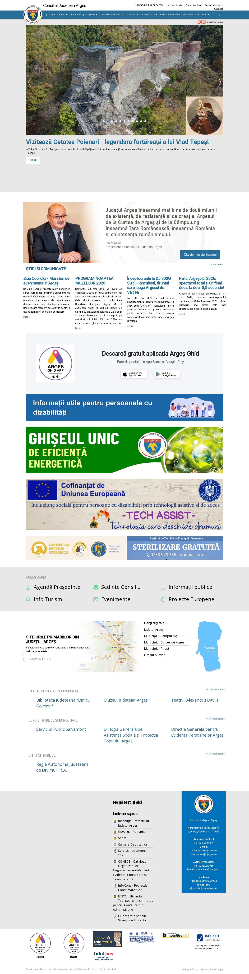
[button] (104, 121)
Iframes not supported (57, 848)
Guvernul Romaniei (132, 832)
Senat (122, 838)
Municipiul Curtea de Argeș (164, 642)
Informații (149, 14)
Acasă (29, 969)
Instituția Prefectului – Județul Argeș (134, 823)
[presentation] (29, 82)
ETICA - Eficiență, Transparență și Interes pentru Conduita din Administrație (133, 903)
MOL (206, 14)
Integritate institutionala (179, 14)
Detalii (33, 160)
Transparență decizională (119, 14)
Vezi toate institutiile (216, 689)
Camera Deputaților (132, 844)
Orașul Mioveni (155, 655)
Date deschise (194, 5)
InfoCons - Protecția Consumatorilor (132, 887)
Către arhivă (217, 264)
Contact (218, 8)
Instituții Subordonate (79, 969)
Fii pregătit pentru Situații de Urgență (132, 918)
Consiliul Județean (83, 14)
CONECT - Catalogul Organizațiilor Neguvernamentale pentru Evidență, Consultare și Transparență (133, 870)
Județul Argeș (56, 14)
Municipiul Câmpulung (161, 636)
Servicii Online (212, 5)
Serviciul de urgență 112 (132, 852)
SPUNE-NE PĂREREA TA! (149, 5)
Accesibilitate (175, 5)
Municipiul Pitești (157, 648)
